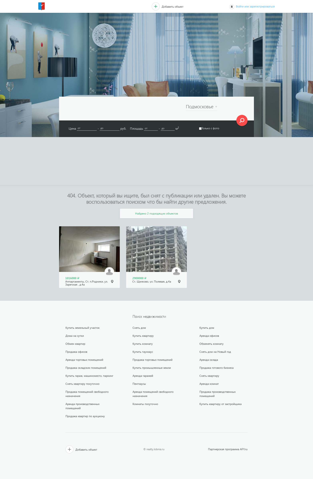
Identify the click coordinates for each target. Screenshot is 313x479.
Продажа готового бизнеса (216, 368)
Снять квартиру (209, 376)
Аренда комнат (209, 384)
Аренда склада (208, 360)
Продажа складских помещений (85, 368)
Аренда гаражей (143, 376)
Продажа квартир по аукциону (85, 416)
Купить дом (206, 328)
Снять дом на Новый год (215, 352)
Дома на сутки (74, 336)
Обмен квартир (75, 344)
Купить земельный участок (82, 328)
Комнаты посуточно (145, 404)
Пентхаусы (139, 384)
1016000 (72, 278)
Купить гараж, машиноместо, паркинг (89, 376)
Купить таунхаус (143, 352)
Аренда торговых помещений (84, 360)
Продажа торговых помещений (152, 360)
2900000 (139, 278)
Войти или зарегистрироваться (255, 6)
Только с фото (209, 128)
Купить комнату (143, 344)
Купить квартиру (143, 336)
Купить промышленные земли (152, 368)
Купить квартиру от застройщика (220, 404)
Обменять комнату (211, 344)
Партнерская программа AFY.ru (228, 449)
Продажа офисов (76, 352)
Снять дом (139, 328)
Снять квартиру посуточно (82, 384)
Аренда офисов (209, 336)
